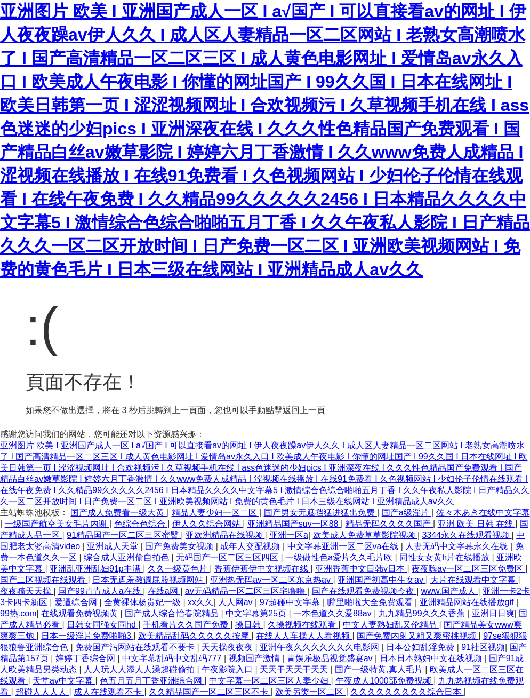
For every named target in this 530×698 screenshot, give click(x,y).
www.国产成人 (449, 591)
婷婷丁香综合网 (86, 658)
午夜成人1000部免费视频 (384, 680)
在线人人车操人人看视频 (304, 635)
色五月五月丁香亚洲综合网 (152, 680)
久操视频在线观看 (303, 624)
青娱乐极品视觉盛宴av (331, 658)
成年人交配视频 (251, 546)
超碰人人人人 (42, 691)
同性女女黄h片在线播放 (445, 557)
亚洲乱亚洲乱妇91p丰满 (96, 568)
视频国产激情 (255, 658)
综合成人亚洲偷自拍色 (127, 557)
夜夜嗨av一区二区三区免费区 (468, 568)
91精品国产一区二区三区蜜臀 (124, 535)
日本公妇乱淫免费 (421, 647)
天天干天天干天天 (295, 669)
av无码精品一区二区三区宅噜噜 (246, 591)
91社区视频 (483, 647)
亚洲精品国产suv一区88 (294, 523)
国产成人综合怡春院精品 (173, 613)
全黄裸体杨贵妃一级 (143, 602)
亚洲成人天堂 (113, 546)
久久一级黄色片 (179, 568)
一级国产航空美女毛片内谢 (57, 523)
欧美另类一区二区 (310, 691)
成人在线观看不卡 (109, 691)
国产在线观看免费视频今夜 (364, 591)
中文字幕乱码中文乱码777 (173, 658)
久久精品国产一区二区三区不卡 (209, 691)
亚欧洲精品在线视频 (225, 535)
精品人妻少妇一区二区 (215, 512)
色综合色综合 (140, 523)
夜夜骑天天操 (26, 591)
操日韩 (249, 624)
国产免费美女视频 (180, 546)
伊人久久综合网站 (207, 523)
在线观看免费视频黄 (80, 613)
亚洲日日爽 (493, 613)
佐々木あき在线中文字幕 (483, 512)
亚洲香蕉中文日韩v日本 (361, 568)
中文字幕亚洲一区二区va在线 (344, 546)
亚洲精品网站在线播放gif (468, 602)
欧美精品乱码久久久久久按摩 (194, 635)
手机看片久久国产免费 (186, 624)
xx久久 (200, 602)
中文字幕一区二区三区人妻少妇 (270, 680)
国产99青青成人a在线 (100, 591)
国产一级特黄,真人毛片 (380, 669)
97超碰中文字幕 (291, 602)
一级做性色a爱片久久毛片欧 (340, 557)
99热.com (18, 613)
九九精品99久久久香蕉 (423, 613)
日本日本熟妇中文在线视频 (432, 658)
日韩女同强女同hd (102, 624)
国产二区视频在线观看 (43, 579)
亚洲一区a (288, 535)
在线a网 (164, 591)
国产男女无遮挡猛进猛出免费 (320, 512)
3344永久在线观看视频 (467, 535)
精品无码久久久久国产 (389, 523)
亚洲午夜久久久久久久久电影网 (320, 647)
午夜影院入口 (228, 669)
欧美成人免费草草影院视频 (365, 535)
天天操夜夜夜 (228, 647)
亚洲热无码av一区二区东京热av (271, 579)
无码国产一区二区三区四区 (228, 557)
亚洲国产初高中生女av (381, 579)
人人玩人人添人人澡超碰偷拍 (140, 669)
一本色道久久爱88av (333, 613)
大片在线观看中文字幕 (474, 579)
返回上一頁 (304, 410)
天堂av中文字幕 (64, 680)
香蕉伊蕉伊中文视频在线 (262, 568)
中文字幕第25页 (257, 613)
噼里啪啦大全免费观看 (371, 602)
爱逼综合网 (76, 602)
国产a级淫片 (406, 512)
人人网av (236, 602)
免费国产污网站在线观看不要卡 (136, 647)
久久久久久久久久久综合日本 (406, 691)
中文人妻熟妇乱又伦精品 (391, 624)
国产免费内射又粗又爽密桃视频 (417, 635)
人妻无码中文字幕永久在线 (457, 546)
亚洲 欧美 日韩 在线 (477, 523)
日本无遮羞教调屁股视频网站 (148, 579)
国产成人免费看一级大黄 (118, 512)
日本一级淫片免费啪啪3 (87, 635)
